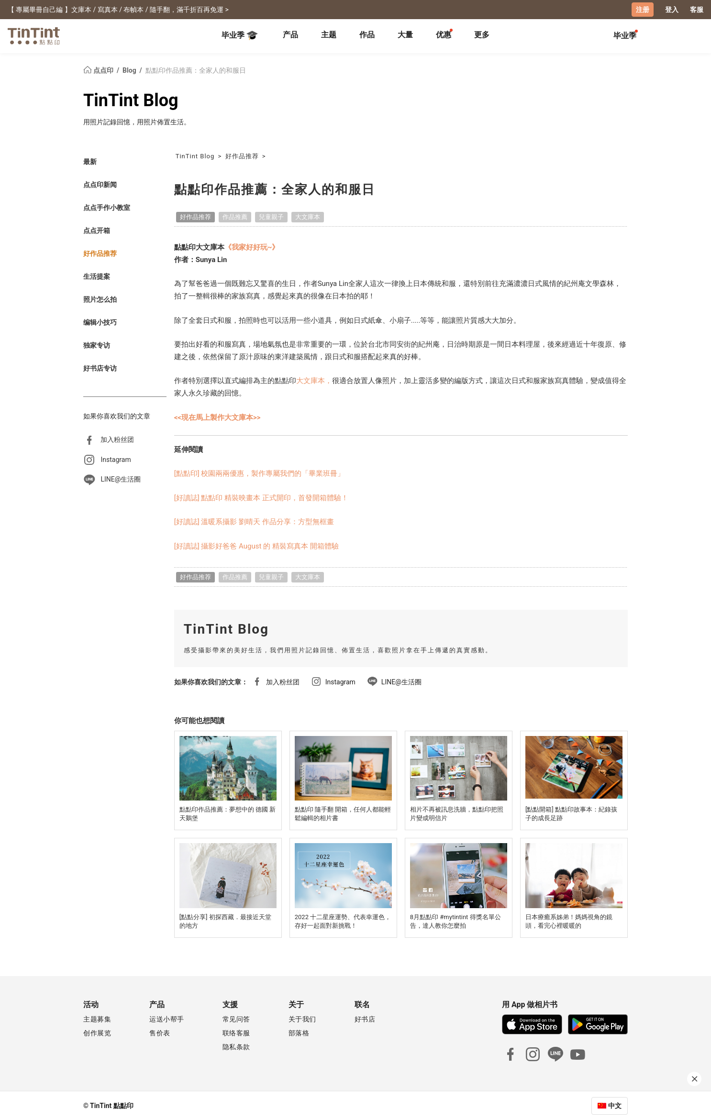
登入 (671, 9)
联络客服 (236, 1032)
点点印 (99, 70)
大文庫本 (307, 216)
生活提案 (96, 276)
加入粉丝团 (117, 439)
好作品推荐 (100, 253)
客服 (696, 9)
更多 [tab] (481, 34)
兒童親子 (271, 216)
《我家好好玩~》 (251, 246)
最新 (90, 161)
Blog (130, 70)
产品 (290, 34)
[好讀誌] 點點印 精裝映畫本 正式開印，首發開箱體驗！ (261, 497)
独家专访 (96, 345)
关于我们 (302, 1018)
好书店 (365, 1018)
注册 (642, 9)
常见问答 (236, 1018)
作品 (367, 34)
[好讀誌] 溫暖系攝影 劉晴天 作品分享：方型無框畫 (254, 521)
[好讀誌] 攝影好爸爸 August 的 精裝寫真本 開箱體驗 (256, 545)
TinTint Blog (130, 100)
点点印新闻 (100, 184)
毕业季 (240, 35)
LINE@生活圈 (120, 479)
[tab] (290, 35)
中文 (615, 1105)
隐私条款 (236, 1046)
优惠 (443, 34)
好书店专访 (100, 368)
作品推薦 (234, 216)
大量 (405, 34)
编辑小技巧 (100, 322)
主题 (328, 34)
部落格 (299, 1032)
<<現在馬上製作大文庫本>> (217, 417)
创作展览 (97, 1032)
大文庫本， (314, 380)
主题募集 (97, 1018)
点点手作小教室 (106, 207)
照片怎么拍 (100, 299)
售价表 (159, 1032)
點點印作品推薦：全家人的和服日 (195, 70)
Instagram (115, 459)
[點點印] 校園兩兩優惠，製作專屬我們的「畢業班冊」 (259, 473)
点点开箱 (96, 230)
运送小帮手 (166, 1018)
